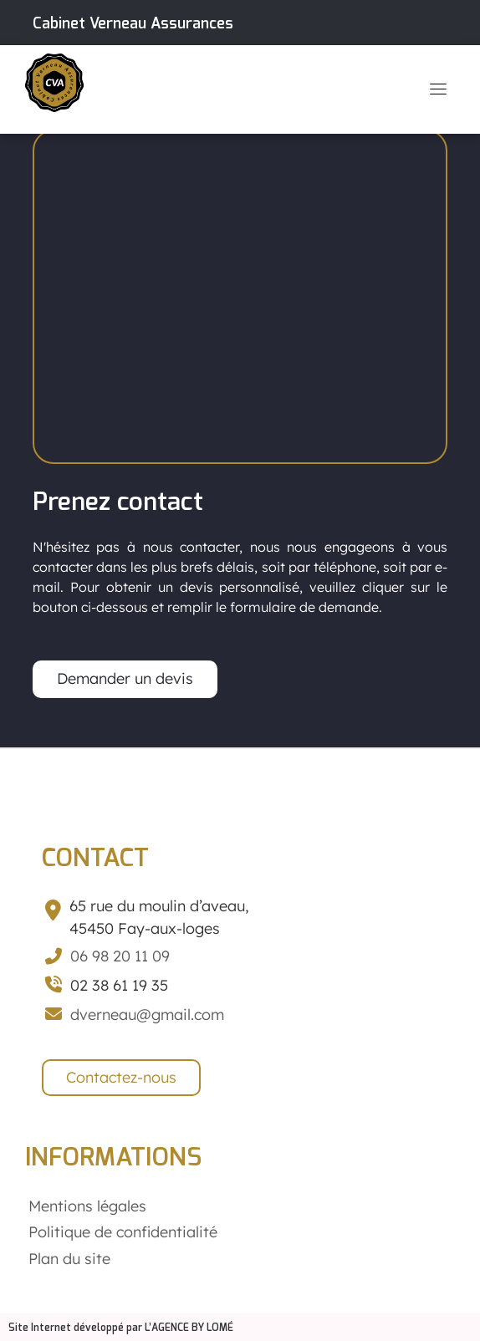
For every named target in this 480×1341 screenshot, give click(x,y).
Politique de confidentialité (122, 1232)
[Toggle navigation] (438, 88)
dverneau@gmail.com (147, 1014)
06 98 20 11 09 (120, 956)
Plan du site (69, 1258)
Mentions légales (87, 1206)
